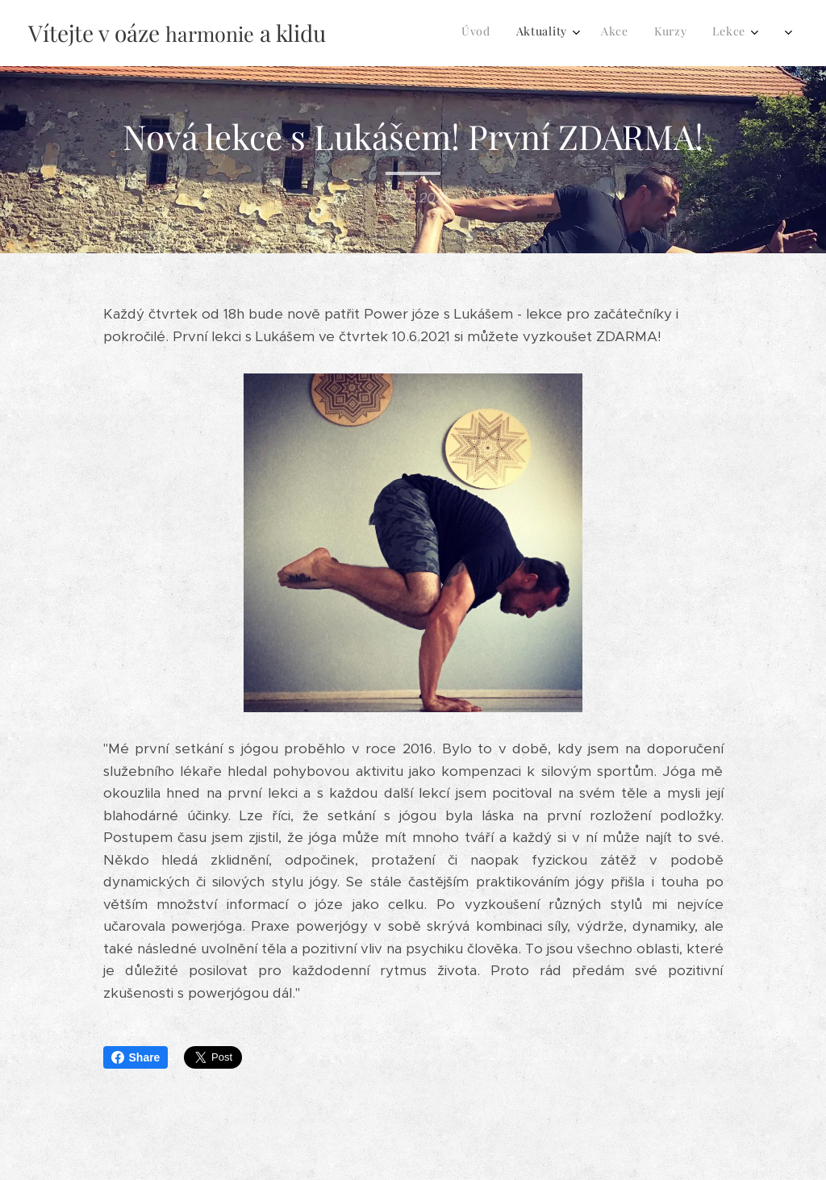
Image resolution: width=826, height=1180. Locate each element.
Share (136, 1057)
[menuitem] (563, 33)
